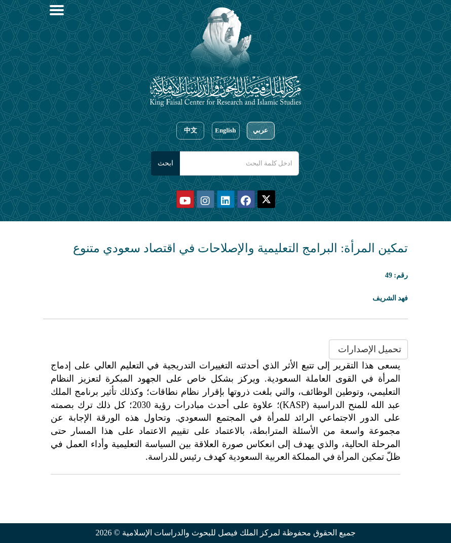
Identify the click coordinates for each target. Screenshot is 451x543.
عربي (260, 130)
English (225, 130)
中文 (190, 130)
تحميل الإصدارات (368, 349)
